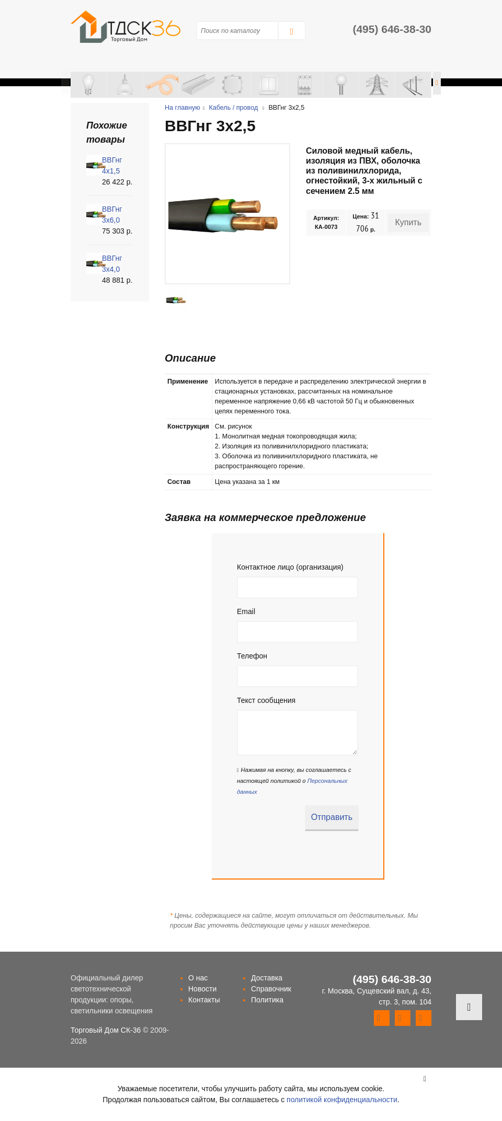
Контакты (204, 1000)
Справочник (271, 989)
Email (246, 611)
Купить (408, 222)
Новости (202, 989)
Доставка (266, 978)
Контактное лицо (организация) (290, 567)
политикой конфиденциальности (342, 1099)
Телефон (252, 656)
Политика (267, 1000)
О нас (198, 978)
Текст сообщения (266, 700)
